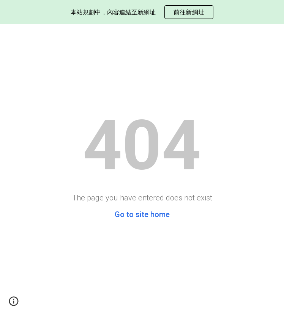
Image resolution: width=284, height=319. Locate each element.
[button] (14, 304)
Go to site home (142, 214)
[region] (142, 12)
